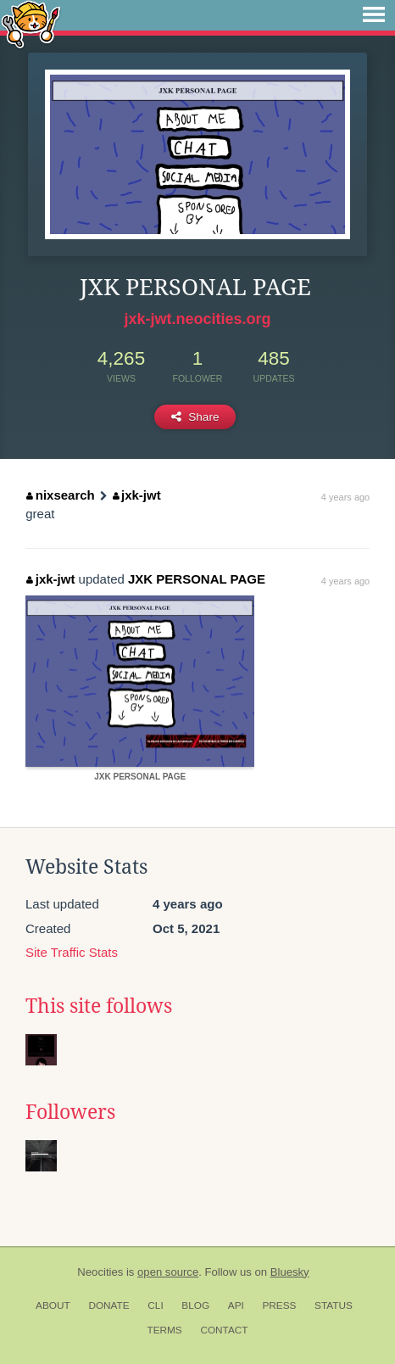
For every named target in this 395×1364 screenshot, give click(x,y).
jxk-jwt (137, 495)
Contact (224, 1330)
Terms (164, 1330)
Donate (108, 1305)
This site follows (98, 1006)
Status (333, 1305)
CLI (155, 1305)
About (53, 1305)
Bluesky (289, 1272)
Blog (195, 1305)
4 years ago (345, 497)
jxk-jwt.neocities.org (197, 318)
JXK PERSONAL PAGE (196, 579)
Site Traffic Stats (71, 952)
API (236, 1305)
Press (279, 1305)
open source (167, 1272)
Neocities (100, 1272)
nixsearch (60, 495)
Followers (70, 1112)
